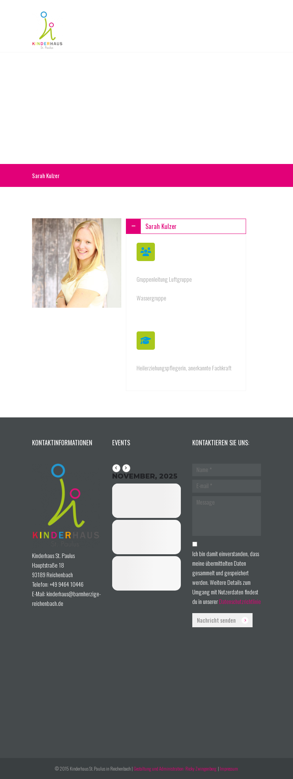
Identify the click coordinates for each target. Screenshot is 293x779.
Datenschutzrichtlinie (240, 601)
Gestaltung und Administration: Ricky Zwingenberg (175, 768)
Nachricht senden (216, 620)
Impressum (229, 768)
